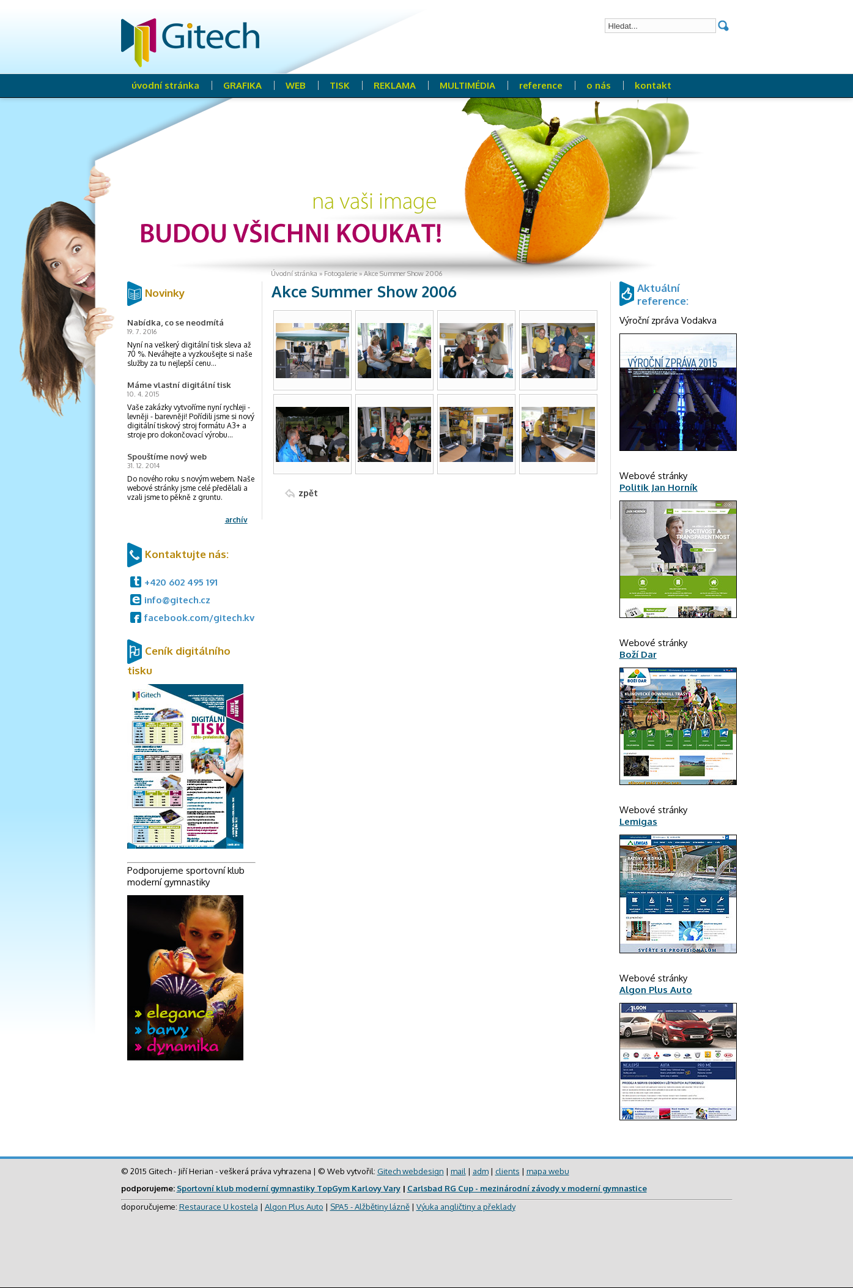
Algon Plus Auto (294, 1207)
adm (481, 1171)
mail (458, 1171)
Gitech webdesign (410, 1171)
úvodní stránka (165, 85)
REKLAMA (395, 85)
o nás (598, 85)
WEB (296, 85)
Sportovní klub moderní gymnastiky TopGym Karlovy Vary (289, 1188)
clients (507, 1171)
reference (541, 85)
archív (236, 519)
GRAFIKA (242, 85)
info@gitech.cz (177, 600)
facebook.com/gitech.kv (199, 618)
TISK (340, 85)
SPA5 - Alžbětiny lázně (370, 1207)
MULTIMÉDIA (467, 85)
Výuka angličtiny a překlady (465, 1207)
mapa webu (547, 1171)
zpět (308, 493)
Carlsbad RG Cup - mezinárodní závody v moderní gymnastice (527, 1188)
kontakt (653, 85)
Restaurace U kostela (218, 1207)
